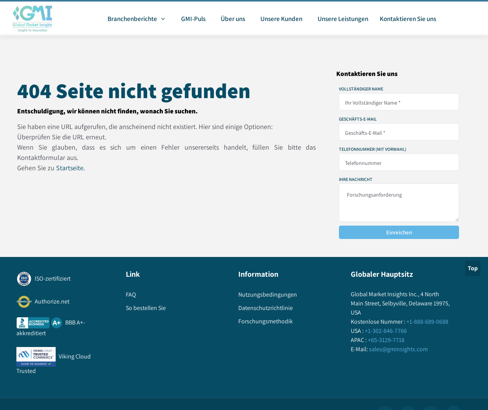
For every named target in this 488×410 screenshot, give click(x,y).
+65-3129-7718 (386, 340)
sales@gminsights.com (398, 349)
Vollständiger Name (361, 89)
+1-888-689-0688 (426, 322)
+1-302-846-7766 (385, 331)
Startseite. (70, 167)
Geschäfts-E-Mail (358, 119)
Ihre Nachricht (355, 179)
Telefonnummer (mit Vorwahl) (372, 149)
